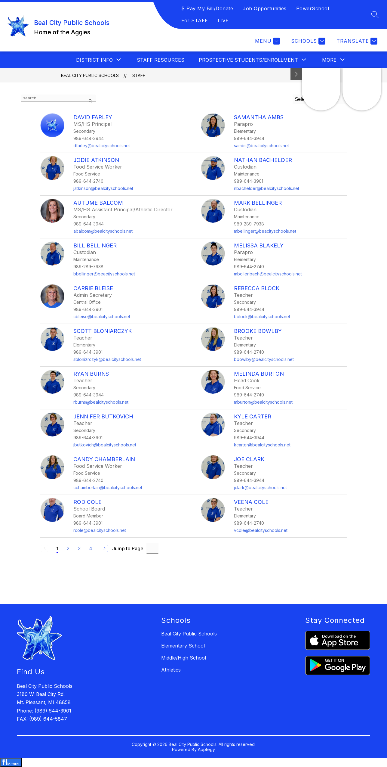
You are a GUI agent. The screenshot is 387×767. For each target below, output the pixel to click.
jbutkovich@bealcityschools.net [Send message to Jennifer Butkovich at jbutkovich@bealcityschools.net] (104, 444)
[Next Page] (104, 548)
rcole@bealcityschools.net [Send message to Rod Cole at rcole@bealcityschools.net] (99, 530)
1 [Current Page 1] (57, 548)
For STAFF (194, 20)
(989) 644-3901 (53, 711)
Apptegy (206, 749)
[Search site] (375, 14)
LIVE (223, 20)
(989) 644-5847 (48, 719)
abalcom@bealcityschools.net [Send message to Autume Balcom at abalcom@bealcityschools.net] (103, 231)
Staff (138, 75)
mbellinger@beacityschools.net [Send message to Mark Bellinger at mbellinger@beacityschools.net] (265, 231)
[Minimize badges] (296, 74)
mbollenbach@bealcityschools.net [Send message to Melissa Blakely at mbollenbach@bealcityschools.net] (268, 273)
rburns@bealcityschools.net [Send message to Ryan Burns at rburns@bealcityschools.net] (100, 402)
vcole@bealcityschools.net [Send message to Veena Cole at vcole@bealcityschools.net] (260, 530)
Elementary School (183, 646)
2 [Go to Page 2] (68, 548)
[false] (58, 98)
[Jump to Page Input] (152, 548)
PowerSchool (312, 8)
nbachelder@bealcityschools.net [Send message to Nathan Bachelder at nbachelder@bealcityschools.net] (266, 188)
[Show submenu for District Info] (94, 60)
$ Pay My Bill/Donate (207, 8)
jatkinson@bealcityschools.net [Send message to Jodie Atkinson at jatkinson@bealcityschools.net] (103, 188)
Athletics (171, 670)
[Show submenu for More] (329, 60)
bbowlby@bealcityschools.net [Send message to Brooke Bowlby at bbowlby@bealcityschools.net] (264, 359)
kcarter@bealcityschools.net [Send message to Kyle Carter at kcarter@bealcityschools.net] (262, 444)
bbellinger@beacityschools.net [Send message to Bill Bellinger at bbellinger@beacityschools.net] (104, 273)
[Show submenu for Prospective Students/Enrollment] (248, 60)
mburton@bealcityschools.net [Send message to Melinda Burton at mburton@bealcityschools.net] (263, 402)
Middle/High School (183, 658)
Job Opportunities (265, 8)
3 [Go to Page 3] (79, 548)
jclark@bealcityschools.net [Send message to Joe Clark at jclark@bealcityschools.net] (260, 487)
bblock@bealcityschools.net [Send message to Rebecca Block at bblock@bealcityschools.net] (262, 316)
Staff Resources (160, 60)
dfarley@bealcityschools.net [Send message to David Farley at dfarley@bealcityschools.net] (101, 145)
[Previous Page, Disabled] (44, 548)
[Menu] (266, 41)
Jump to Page (127, 548)
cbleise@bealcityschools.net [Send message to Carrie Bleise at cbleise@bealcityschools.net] (101, 316)
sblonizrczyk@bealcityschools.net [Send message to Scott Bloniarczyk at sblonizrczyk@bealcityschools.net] (107, 359)
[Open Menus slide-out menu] (11, 762)
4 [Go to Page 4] (90, 548)
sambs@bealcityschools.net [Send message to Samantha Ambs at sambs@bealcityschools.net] (261, 145)
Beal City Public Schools (90, 75)
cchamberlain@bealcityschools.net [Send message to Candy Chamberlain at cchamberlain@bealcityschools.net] (107, 487)
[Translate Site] (356, 41)
